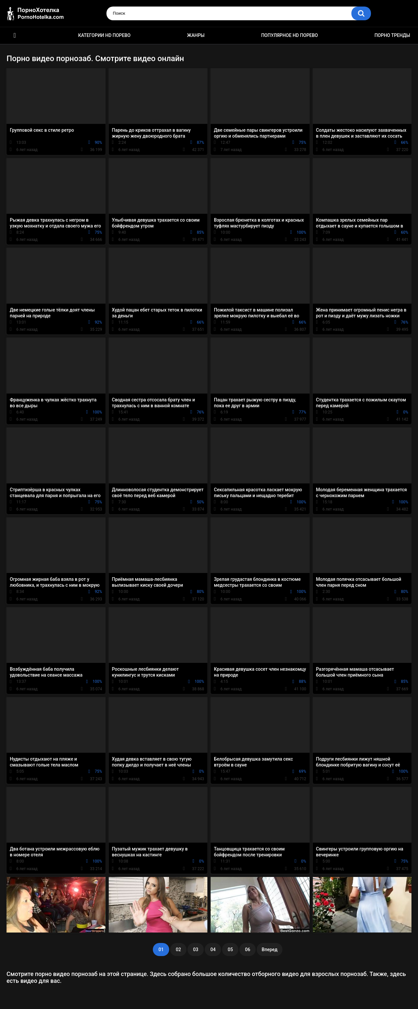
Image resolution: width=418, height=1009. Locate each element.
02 (178, 949)
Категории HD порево (104, 35)
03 (195, 949)
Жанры (196, 35)
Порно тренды (392, 35)
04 (213, 949)
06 (247, 949)
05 (230, 949)
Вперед (269, 949)
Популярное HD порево (289, 35)
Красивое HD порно (15, 35)
